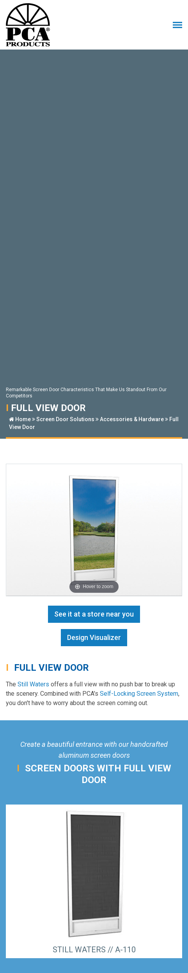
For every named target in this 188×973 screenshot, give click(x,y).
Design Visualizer (94, 637)
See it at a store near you (94, 614)
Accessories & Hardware (132, 419)
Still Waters (33, 684)
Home (20, 419)
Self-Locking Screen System (139, 693)
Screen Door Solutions (65, 419)
